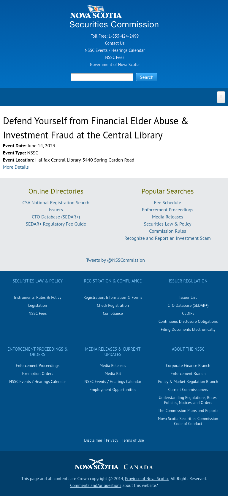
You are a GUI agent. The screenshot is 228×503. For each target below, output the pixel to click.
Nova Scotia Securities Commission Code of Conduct (188, 421)
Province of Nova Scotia (146, 478)
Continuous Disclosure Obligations (188, 321)
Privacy (112, 440)
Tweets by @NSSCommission (115, 260)
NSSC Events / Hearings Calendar (115, 50)
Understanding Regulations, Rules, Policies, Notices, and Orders (188, 400)
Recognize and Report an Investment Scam (167, 238)
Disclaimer (93, 440)
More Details (16, 167)
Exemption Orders (37, 373)
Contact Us (115, 43)
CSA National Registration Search (55, 202)
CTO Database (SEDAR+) (56, 217)
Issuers (56, 210)
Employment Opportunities (113, 389)
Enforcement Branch (188, 373)
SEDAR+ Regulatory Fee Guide (56, 224)
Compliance (113, 313)
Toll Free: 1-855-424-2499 (115, 36)
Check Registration (113, 305)
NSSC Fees (114, 57)
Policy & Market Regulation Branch (188, 381)
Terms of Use (133, 440)
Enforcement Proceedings (167, 210)
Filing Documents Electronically (188, 329)
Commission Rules (167, 231)
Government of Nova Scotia (115, 64)
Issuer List (188, 297)
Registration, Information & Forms (112, 297)
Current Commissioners (188, 389)
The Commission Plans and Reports (188, 410)
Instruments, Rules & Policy (37, 297)
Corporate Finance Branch (188, 365)
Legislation (37, 305)
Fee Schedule (167, 202)
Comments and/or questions (95, 485)
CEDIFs (188, 313)
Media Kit (112, 373)
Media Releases (167, 217)
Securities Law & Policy (167, 224)
